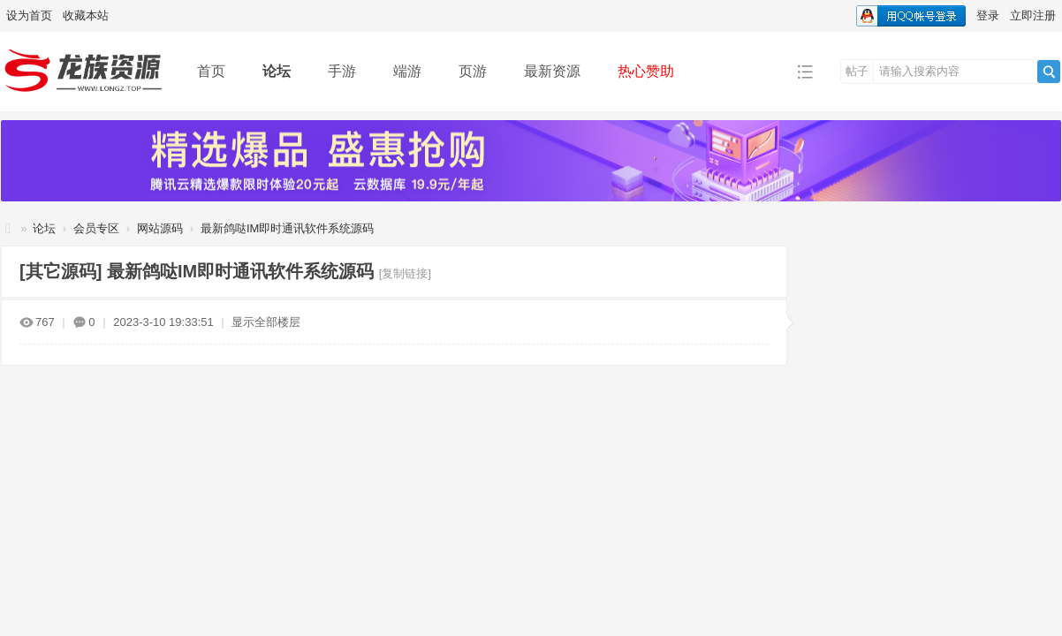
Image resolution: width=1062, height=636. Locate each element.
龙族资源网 (8, 228)
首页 (211, 71)
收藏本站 (86, 15)
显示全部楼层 (265, 322)
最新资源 (552, 71)
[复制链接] (405, 273)
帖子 (857, 71)
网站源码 (160, 228)
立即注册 (1033, 15)
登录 (987, 15)
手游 (342, 71)
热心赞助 (646, 71)
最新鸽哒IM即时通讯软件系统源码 (287, 228)
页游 (473, 71)
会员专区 (96, 228)
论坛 (276, 71)
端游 (407, 71)
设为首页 (29, 15)
